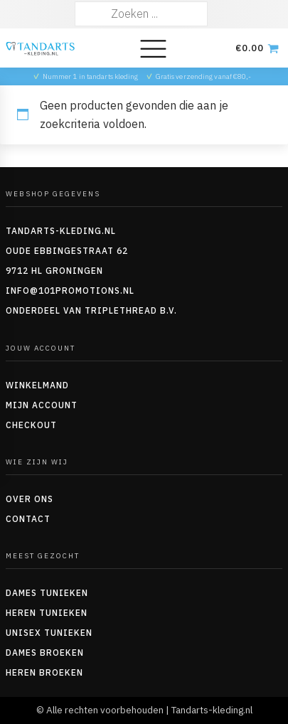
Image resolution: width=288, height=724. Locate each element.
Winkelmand (37, 385)
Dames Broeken (45, 652)
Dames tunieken (47, 592)
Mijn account (42, 405)
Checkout (31, 425)
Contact (28, 518)
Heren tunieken (46, 612)
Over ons (29, 499)
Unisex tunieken (49, 632)
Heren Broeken (44, 672)
